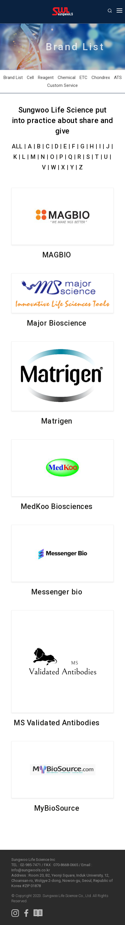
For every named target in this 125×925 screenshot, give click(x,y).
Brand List (13, 77)
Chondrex (100, 77)
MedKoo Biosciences (57, 506)
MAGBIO (56, 255)
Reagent (46, 77)
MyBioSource (57, 808)
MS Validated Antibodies (57, 723)
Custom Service (62, 85)
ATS (118, 77)
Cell (30, 77)
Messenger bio (56, 592)
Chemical (66, 77)
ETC (83, 77)
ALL (17, 147)
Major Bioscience (57, 323)
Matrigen (56, 421)
